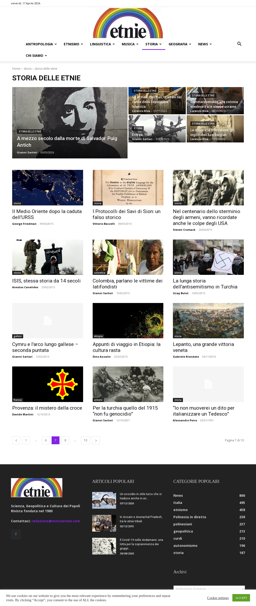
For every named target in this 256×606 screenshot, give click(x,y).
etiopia (98, 336)
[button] (239, 44)
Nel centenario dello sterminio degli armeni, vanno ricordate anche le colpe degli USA (206, 217)
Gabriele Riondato (186, 356)
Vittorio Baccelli (104, 223)
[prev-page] (16, 440)
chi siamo (36, 55)
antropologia (41, 44)
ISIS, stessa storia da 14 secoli (46, 281)
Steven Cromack (184, 229)
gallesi (18, 336)
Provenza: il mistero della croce (47, 408)
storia (153, 44)
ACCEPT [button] (241, 598)
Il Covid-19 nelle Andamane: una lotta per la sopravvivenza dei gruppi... (141, 544)
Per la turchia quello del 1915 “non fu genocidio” (125, 411)
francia (18, 400)
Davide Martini (22, 414)
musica (130, 44)
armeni (98, 400)
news (205, 44)
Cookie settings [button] (218, 598)
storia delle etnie (30, 131)
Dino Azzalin (102, 356)
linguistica (102, 44)
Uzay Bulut (180, 293)
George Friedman (24, 223)
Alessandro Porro (185, 420)
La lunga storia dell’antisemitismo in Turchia (205, 284)
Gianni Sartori (103, 293)
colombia (99, 272)
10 (85, 440)
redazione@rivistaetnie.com (56, 521)
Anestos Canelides (25, 287)
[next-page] (96, 440)
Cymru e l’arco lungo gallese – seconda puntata (45, 347)
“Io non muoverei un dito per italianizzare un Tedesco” (204, 411)
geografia (180, 44)
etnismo (73, 44)
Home (16, 69)
